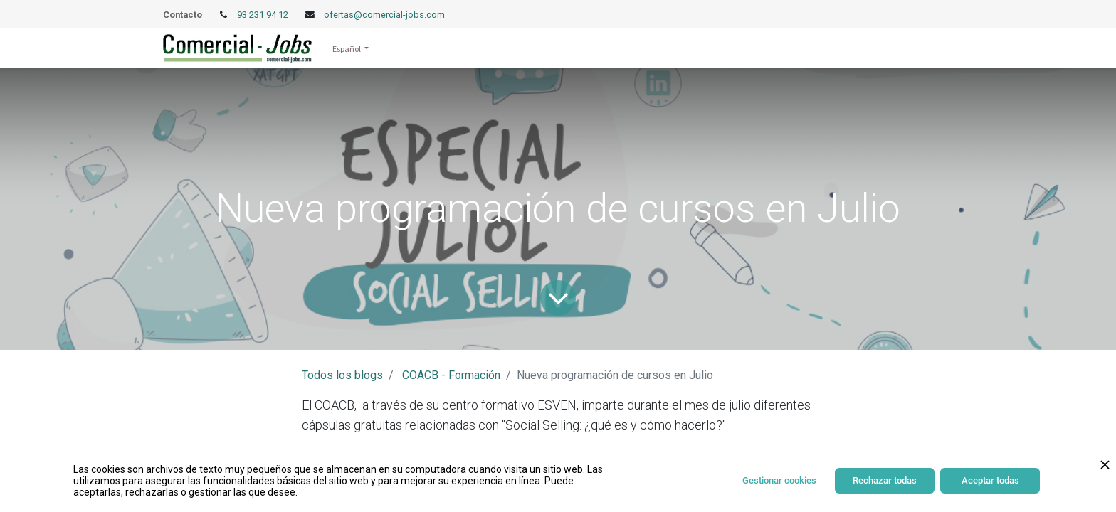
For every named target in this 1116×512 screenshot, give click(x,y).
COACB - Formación (451, 375)
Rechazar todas (885, 480)
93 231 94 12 (263, 14)
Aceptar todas (990, 480)
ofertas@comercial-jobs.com (384, 14)
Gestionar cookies (779, 480)
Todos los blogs (342, 375)
